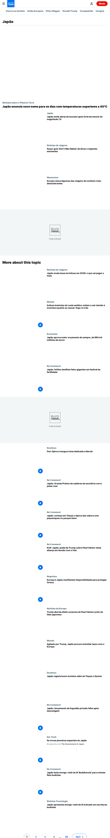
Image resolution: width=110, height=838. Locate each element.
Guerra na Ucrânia (15, 11)
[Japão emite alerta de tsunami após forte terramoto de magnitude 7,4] (77, 127)
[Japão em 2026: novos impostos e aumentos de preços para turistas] (77, 284)
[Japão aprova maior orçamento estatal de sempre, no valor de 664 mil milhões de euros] (77, 348)
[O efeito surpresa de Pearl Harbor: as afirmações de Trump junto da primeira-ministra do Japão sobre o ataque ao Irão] (77, 623)
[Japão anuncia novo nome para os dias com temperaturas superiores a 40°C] (55, 106)
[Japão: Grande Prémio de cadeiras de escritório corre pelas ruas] (77, 494)
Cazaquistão (86, 11)
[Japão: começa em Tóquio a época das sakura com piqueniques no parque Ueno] (77, 526)
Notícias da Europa (56, 608)
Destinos (51, 448)
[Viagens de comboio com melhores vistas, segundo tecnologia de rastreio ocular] (77, 192)
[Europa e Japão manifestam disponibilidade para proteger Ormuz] (77, 591)
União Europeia (35, 11)
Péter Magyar (53, 11)
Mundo (50, 301)
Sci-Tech (51, 737)
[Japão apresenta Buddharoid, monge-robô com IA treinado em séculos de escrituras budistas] (77, 815)
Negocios (52, 576)
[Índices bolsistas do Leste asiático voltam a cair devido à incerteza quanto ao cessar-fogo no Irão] (77, 316)
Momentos (52, 177)
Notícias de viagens (57, 145)
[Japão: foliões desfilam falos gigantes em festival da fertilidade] (77, 380)
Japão (50, 113)
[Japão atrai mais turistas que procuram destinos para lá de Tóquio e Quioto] (77, 687)
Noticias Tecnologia (57, 801)
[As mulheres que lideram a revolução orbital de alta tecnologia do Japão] (77, 751)
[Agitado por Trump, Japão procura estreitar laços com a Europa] (77, 655)
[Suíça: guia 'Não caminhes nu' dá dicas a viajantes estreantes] (77, 160)
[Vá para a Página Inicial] (10, 3)
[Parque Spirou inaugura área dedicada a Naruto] (77, 462)
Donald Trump (70, 11)
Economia (52, 334)
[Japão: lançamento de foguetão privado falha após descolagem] (77, 719)
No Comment (54, 366)
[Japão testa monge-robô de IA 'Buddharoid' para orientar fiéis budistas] (77, 783)
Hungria (100, 11)
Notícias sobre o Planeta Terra (18, 102)
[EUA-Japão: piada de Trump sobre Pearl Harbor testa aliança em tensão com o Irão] (77, 559)
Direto (102, 3)
